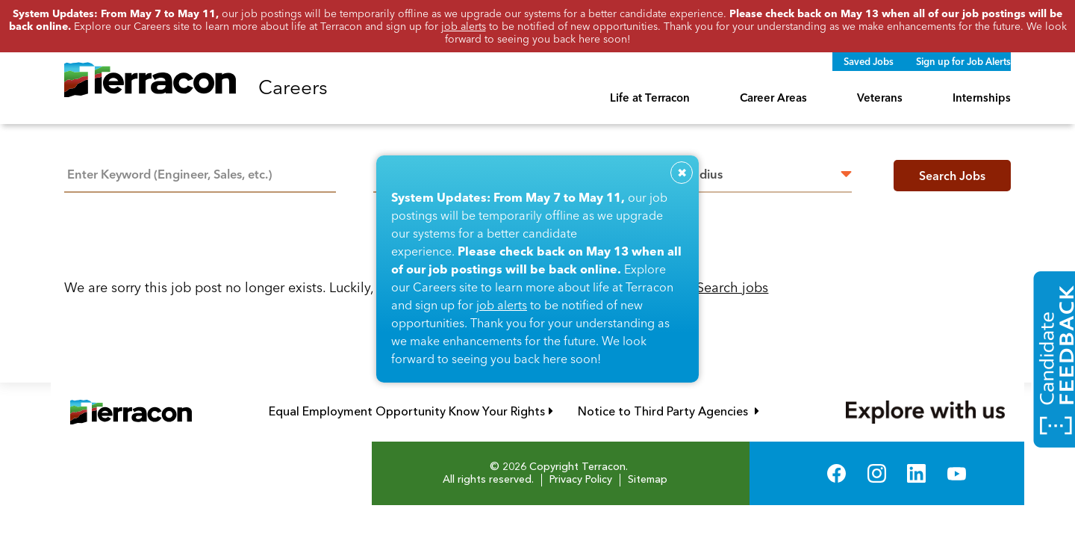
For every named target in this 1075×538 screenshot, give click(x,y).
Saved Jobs (869, 61)
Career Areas (773, 97)
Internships (982, 97)
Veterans (880, 97)
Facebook (836, 473)
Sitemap (647, 479)
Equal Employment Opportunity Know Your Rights (411, 411)
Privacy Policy (580, 479)
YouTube (956, 473)
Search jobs (732, 287)
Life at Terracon (650, 97)
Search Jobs (952, 175)
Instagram (876, 473)
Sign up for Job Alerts (963, 61)
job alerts (501, 304)
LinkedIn (916, 473)
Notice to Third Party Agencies (668, 411)
